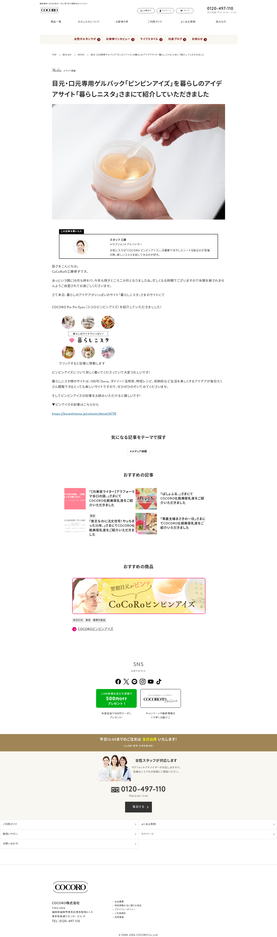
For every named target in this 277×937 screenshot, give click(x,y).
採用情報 (119, 917)
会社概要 (119, 902)
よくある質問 (188, 22)
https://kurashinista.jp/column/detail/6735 (84, 414)
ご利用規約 (120, 913)
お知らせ (198, 39)
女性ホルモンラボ (84, 39)
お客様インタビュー (118, 39)
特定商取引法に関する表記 (128, 906)
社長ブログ (176, 39)
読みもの (221, 22)
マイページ (147, 834)
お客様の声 (122, 22)
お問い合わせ (10, 844)
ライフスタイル (149, 39)
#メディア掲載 (138, 451)
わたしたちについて (89, 22)
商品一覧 (56, 22)
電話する (138, 807)
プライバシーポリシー (125, 910)
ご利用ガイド (155, 22)
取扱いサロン (10, 834)
